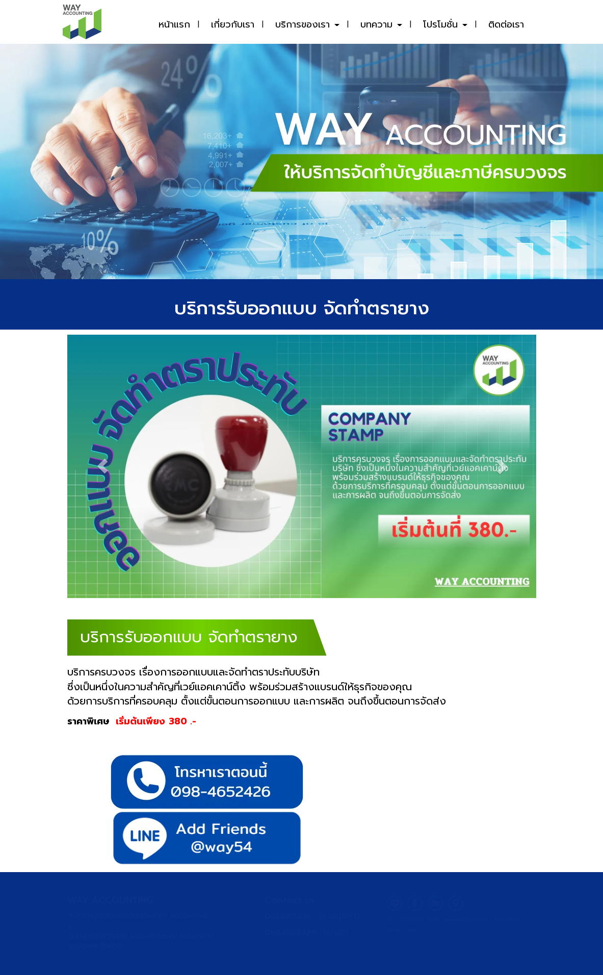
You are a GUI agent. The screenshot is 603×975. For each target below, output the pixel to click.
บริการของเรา (307, 24)
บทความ (381, 24)
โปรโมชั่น (445, 24)
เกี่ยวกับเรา (232, 24)
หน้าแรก (174, 24)
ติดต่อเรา (506, 24)
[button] (102, 467)
